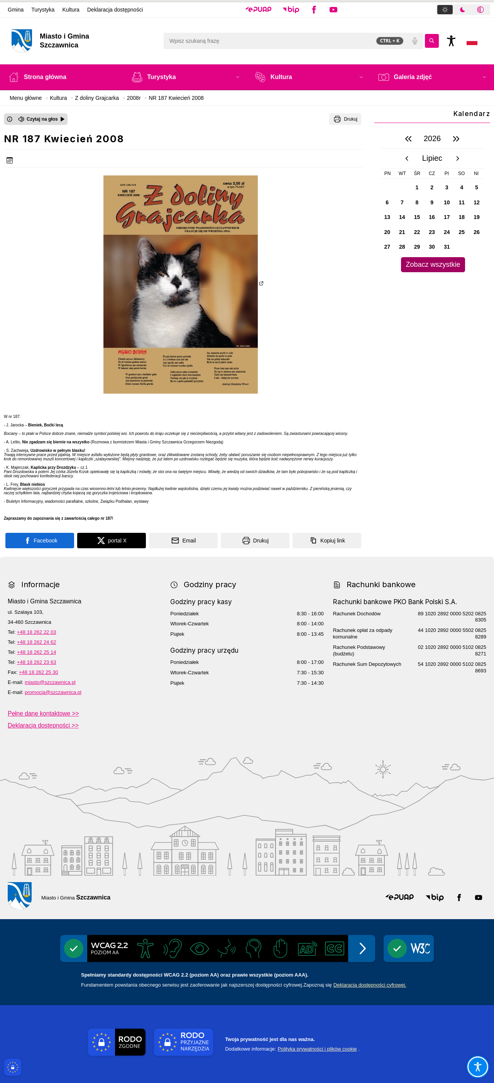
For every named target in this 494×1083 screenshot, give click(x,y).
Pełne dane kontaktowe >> (43, 713)
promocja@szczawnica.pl (53, 692)
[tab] (445, 9)
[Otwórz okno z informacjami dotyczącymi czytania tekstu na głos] (9, 119)
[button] (258, 9)
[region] (432, 201)
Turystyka (42, 10)
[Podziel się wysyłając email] (183, 540)
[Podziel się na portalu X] (111, 540)
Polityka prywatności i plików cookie (317, 1049)
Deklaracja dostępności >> (43, 725)
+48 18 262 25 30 (38, 672)
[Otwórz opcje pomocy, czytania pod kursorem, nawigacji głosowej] (477, 1066)
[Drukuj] (345, 119)
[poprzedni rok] (408, 139)
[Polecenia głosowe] (415, 41)
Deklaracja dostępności (115, 10)
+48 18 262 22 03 (36, 632)
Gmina (16, 10)
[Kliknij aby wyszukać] (432, 41)
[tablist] (463, 9)
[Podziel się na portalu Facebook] (39, 540)
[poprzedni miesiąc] (406, 158)
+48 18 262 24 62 (36, 642)
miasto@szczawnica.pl (50, 682)
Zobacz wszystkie (433, 264)
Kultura (70, 10)
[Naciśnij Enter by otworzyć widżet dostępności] (451, 40)
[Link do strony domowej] (84, 40)
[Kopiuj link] (327, 540)
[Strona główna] (62, 77)
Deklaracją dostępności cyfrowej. (369, 985)
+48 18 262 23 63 (36, 662)
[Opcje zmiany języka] (472, 40)
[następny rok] (456, 139)
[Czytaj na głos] (41, 119)
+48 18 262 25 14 (36, 652)
